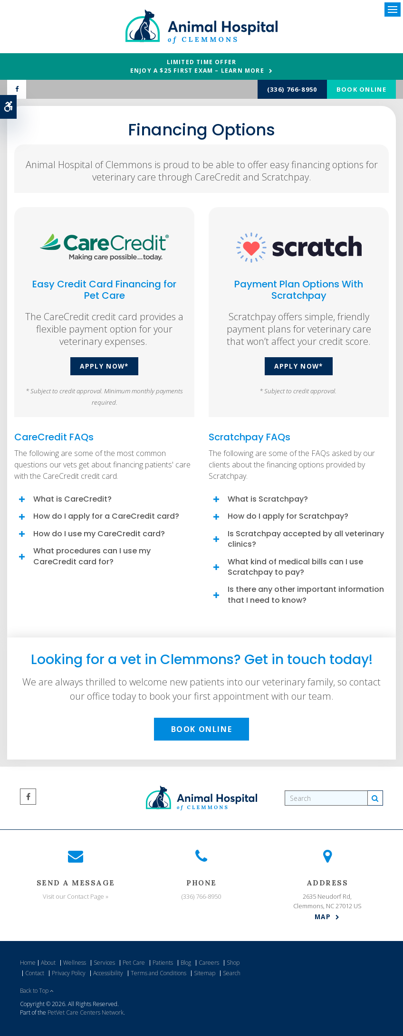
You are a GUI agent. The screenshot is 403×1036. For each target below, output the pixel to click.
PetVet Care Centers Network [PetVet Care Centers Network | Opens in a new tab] (86, 1012)
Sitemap (204, 973)
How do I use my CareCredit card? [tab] (99, 533)
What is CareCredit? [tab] (72, 499)
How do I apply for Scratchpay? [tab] (288, 516)
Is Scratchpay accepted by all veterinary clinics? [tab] (306, 539)
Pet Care (134, 963)
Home (28, 963)
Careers (209, 963)
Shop (233, 963)
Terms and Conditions (158, 973)
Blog (186, 963)
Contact (34, 973)
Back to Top (37, 991)
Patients (163, 963)
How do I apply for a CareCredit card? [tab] (106, 516)
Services (104, 963)
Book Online (361, 89)
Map (323, 916)
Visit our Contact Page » (75, 896)
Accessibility (108, 973)
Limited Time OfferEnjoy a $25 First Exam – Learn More (197, 66)
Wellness (74, 963)
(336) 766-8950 (292, 89)
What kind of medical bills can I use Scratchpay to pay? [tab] (295, 567)
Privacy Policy (69, 973)
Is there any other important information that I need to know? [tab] (306, 594)
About (48, 963)
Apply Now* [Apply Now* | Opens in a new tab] (104, 366)
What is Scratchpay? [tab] (268, 499)
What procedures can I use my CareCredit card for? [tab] (92, 556)
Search (231, 973)
